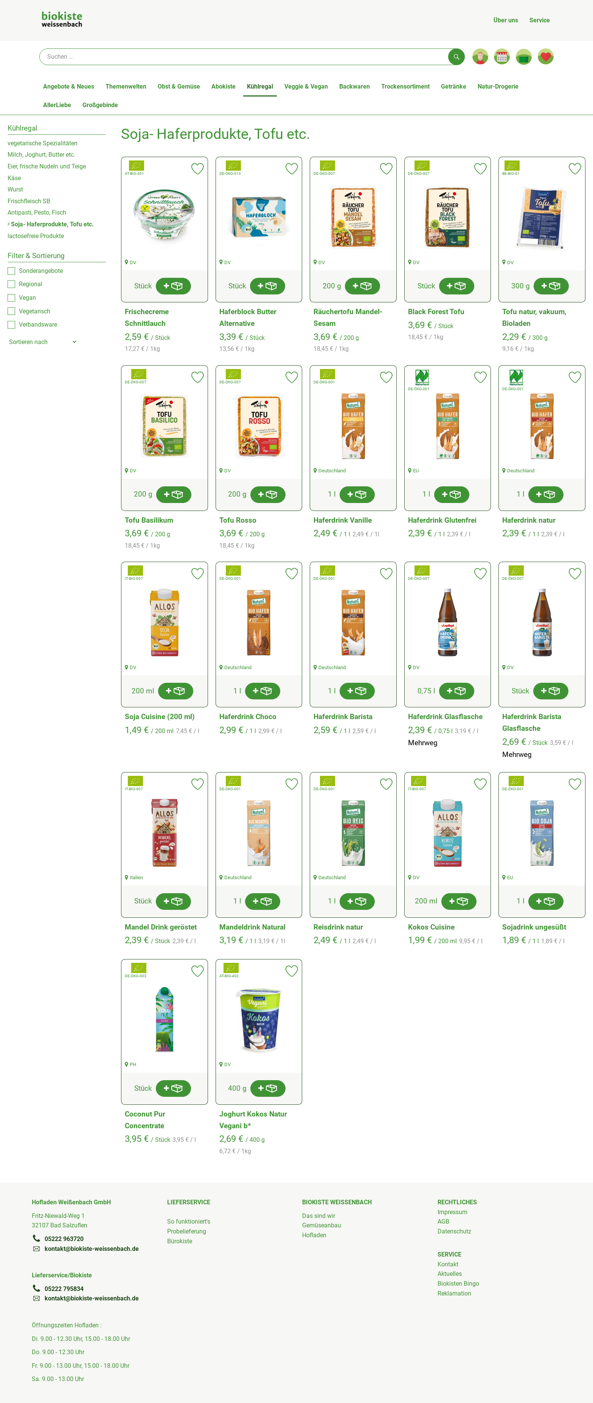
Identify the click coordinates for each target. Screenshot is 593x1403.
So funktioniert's (188, 1221)
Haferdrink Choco (247, 716)
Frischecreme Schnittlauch (147, 317)
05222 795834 (58, 1288)
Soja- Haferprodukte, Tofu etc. (51, 224)
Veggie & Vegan (306, 86)
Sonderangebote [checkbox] (41, 270)
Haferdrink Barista (343, 716)
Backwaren (354, 86)
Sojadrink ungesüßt (534, 927)
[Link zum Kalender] (502, 56)
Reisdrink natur (338, 927)
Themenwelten (126, 86)
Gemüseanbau (321, 1225)
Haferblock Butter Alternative (247, 317)
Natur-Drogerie (498, 86)
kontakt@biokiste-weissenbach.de (85, 1248)
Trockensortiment (405, 86)
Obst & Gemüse (179, 86)
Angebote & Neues (68, 86)
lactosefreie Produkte (36, 236)
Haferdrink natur (529, 520)
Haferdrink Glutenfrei (442, 520)
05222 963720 (58, 1238)
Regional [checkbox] (30, 284)
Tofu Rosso (237, 520)
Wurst (15, 189)
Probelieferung (186, 1231)
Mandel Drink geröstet (161, 927)
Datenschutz (454, 1231)
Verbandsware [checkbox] (38, 324)
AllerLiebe (57, 105)
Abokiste (223, 86)
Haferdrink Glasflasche (445, 716)
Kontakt (448, 1264)
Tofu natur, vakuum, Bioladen (534, 317)
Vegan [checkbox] (27, 297)
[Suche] (252, 56)
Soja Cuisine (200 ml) (160, 716)
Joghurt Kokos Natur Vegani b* (253, 1120)
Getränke (453, 86)
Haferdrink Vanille (343, 520)
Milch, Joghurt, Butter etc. (41, 154)
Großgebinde (100, 105)
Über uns (506, 20)
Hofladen (314, 1235)
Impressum (452, 1212)
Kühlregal (260, 86)
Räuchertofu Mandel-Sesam (348, 317)
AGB (443, 1221)
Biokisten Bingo (458, 1283)
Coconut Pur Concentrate (145, 1120)
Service (539, 20)
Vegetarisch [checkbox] (34, 311)
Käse (14, 178)
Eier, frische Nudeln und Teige (47, 166)
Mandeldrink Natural (252, 927)
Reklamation (454, 1293)
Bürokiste (179, 1241)
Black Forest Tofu (436, 311)
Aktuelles (450, 1273)
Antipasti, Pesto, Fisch (37, 212)
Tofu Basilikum (149, 520)
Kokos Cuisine (431, 927)
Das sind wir (318, 1215)
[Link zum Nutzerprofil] (480, 56)
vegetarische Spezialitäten (43, 143)
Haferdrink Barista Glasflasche (531, 722)
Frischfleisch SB (29, 201)
